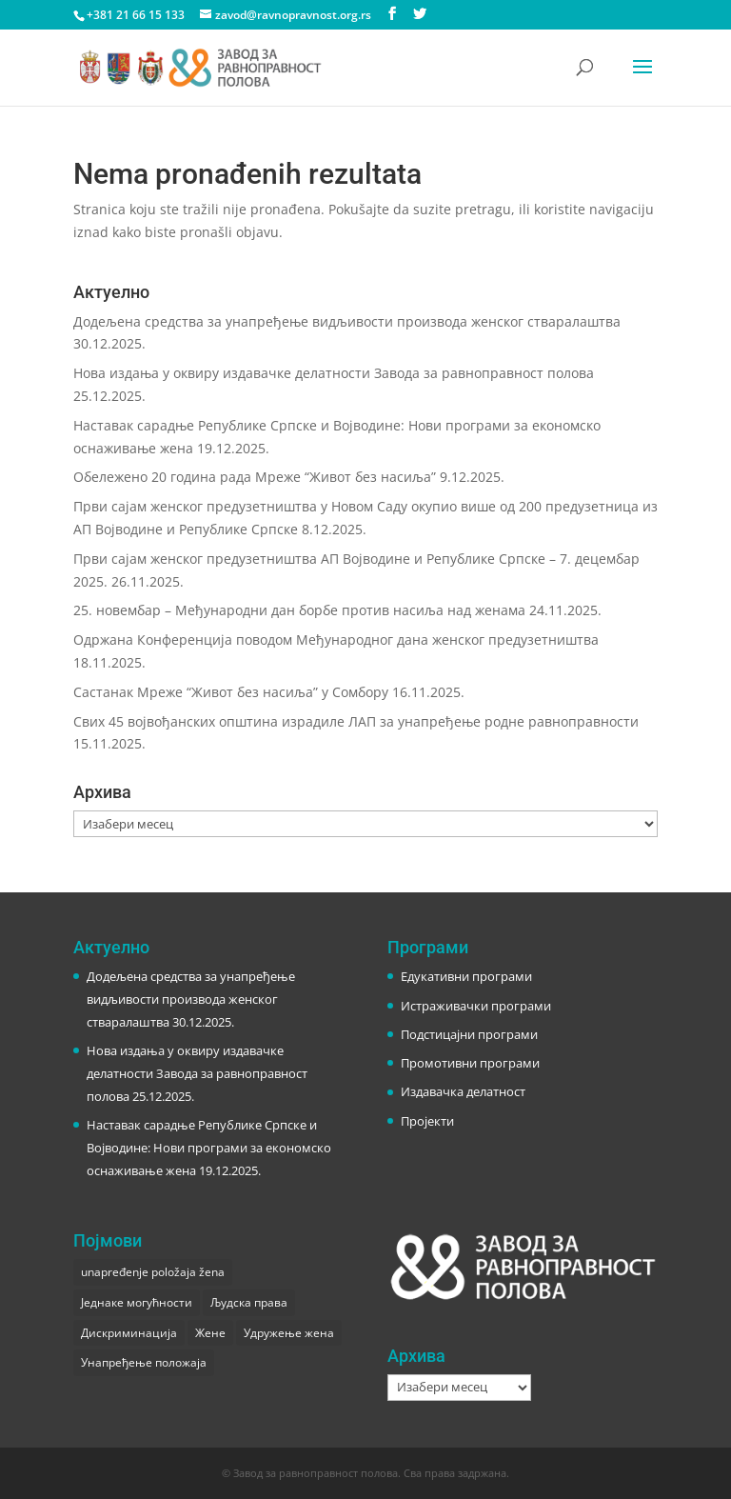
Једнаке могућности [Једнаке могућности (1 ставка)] (136, 1302)
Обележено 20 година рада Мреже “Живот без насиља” (254, 477)
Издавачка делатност (463, 1091)
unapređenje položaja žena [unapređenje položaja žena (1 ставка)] (153, 1272)
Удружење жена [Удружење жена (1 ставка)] (289, 1333)
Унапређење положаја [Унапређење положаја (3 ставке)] (144, 1362)
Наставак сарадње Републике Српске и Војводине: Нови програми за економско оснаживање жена (209, 1147)
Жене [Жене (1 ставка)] (210, 1333)
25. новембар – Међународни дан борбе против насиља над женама (299, 610)
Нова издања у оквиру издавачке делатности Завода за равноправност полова (333, 373)
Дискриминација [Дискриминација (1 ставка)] (129, 1333)
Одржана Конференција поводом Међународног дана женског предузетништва (336, 639)
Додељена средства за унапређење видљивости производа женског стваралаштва (347, 321)
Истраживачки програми (476, 1005)
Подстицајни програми (469, 1034)
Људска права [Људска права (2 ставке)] (248, 1302)
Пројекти (427, 1120)
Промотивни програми (470, 1062)
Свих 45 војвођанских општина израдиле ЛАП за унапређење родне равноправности (356, 721)
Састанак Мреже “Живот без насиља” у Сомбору (230, 692)
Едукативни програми (466, 976)
